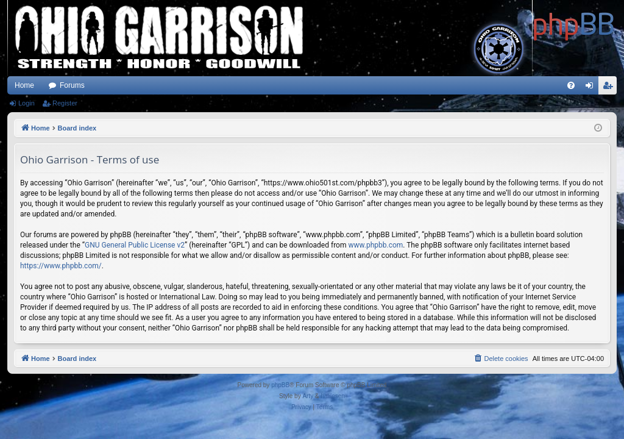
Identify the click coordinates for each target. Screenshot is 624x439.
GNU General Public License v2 (135, 245)
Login (26, 103)
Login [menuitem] (592, 88)
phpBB (280, 385)
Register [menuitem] (610, 88)
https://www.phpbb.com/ (61, 266)
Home (24, 85)
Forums (72, 85)
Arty (307, 396)
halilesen (332, 396)
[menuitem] (571, 85)
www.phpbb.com (375, 245)
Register (64, 103)
